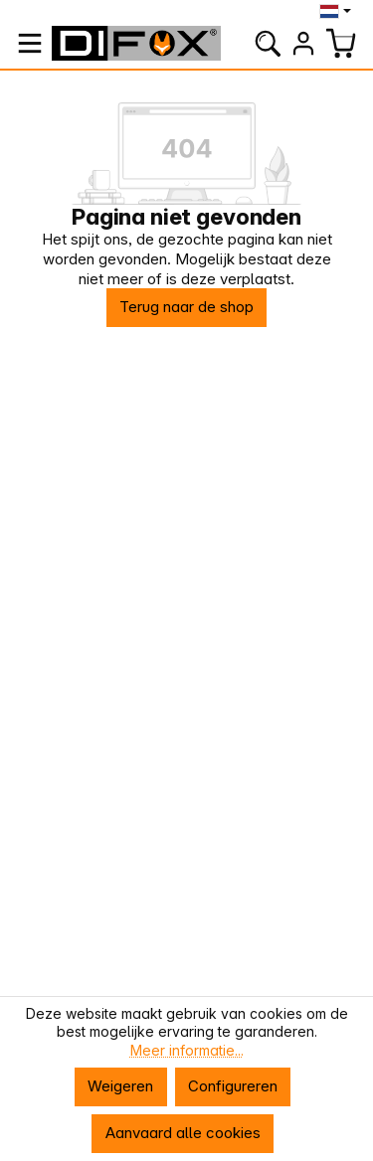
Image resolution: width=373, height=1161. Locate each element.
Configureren (233, 1086)
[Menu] (30, 43)
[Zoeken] (267, 43)
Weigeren (120, 1086)
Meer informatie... (187, 1050)
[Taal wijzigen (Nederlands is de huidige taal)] (337, 11)
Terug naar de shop (186, 306)
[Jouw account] (303, 43)
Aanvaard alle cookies (183, 1132)
